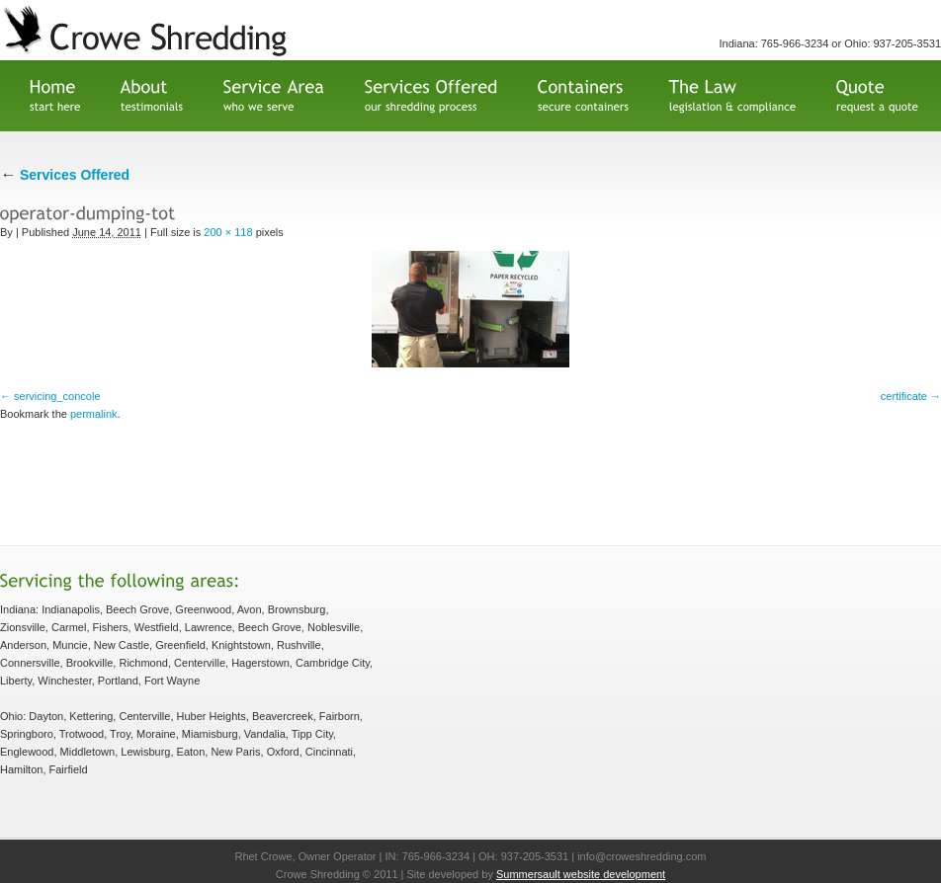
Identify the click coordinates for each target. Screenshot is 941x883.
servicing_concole (57, 396)
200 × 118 (228, 232)
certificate (904, 396)
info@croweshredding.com (641, 856)
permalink (94, 414)
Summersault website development (580, 874)
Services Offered (64, 175)
